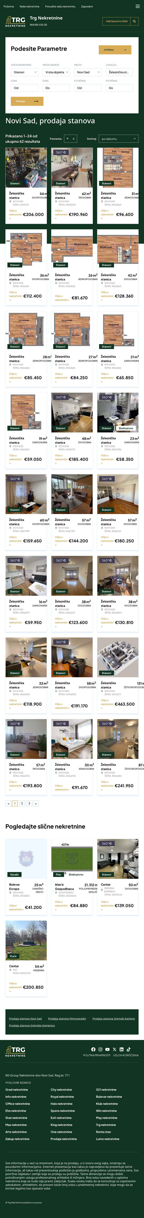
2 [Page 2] (22, 801)
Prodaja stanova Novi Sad (25, 1016)
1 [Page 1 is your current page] (14, 801)
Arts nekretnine (16, 1129)
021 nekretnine (106, 1087)
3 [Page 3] (29, 801)
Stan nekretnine (16, 1115)
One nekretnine (61, 1129)
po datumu (109, 136)
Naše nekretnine (29, 6)
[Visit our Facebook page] (93, 1047)
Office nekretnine (17, 1101)
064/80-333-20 (38, 24)
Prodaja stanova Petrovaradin (67, 1016)
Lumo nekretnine (107, 1136)
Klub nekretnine (107, 1101)
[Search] (134, 21)
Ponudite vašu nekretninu (60, 6)
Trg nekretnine (106, 1122)
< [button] (8, 801)
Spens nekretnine (63, 1108)
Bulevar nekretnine (109, 1094)
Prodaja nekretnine (64, 1136)
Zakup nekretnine (17, 1136)
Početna (9, 6)
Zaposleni (87, 6)
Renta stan (103, 1129)
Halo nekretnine (62, 1101)
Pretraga (27, 98)
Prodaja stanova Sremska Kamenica (32, 1022)
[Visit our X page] (114, 1047)
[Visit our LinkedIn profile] (121, 1047)
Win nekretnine (106, 1108)
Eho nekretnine (15, 1108)
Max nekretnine (16, 1122)
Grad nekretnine (16, 1087)
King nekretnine (61, 1122)
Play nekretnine (106, 1115)
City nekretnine (61, 1087)
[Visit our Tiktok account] (128, 1047)
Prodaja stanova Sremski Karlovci (113, 1016)
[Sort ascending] (67, 136)
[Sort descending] (73, 136)
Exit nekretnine (61, 1115)
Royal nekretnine (62, 1094)
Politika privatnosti (96, 1052)
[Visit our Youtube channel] (107, 1047)
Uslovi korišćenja (126, 1052)
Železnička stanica (121, 69)
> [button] (36, 801)
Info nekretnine (15, 1094)
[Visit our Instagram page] (100, 1047)
